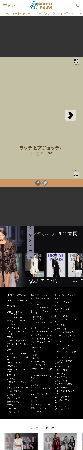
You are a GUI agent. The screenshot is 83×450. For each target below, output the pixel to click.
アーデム (35, 304)
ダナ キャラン (13, 402)
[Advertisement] (41, 37)
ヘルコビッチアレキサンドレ (17, 332)
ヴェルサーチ (60, 387)
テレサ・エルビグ (63, 366)
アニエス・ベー (14, 317)
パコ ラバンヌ (61, 312)
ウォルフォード (62, 397)
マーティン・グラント (65, 295)
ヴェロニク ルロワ (63, 384)
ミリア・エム (60, 305)
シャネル (11, 378)
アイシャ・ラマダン (16, 321)
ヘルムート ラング (39, 362)
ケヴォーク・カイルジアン (41, 377)
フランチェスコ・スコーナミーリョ (41, 318)
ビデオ (50, 427)
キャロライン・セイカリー (17, 370)
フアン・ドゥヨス (15, 405)
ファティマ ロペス (39, 307)
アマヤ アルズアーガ (17, 341)
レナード (35, 397)
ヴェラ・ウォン (62, 380)
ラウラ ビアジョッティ (40, 389)
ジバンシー (36, 351)
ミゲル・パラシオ (63, 302)
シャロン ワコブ (62, 357)
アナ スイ (11, 350)
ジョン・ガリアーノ (40, 328)
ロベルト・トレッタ (64, 341)
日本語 (12, 5)
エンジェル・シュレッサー (17, 345)
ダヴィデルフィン (15, 391)
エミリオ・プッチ (39, 295)
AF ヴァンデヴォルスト (17, 296)
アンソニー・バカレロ (17, 353)
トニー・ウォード (63, 370)
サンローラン (60, 406)
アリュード (12, 337)
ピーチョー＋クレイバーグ (65, 320)
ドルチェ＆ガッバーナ (17, 388)
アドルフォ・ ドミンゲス (17, 307)
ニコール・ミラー (63, 309)
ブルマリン (12, 366)
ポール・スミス (62, 316)
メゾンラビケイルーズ (41, 404)
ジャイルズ (36, 347)
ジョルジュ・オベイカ (41, 335)
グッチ (34, 354)
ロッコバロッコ (62, 348)
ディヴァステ (13, 395)
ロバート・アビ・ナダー (65, 336)
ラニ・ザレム (60, 325)
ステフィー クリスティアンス (64, 362)
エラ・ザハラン (14, 412)
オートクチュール (22, 13)
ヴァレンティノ (62, 377)
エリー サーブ (13, 409)
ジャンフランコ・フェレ (41, 343)
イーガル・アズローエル (65, 401)
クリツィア (36, 381)
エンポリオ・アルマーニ (41, 299)
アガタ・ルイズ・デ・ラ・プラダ (17, 313)
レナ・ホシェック (39, 394)
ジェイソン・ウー (39, 365)
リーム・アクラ (62, 328)
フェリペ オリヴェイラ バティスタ (40, 312)
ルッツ (34, 401)
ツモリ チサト (61, 373)
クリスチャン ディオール (17, 383)
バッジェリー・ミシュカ (17, 358)
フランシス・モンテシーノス (41, 323)
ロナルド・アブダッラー (65, 353)
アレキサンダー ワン (17, 328)
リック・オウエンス (64, 332)
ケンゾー (35, 372)
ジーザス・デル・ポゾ (41, 368)
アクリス (11, 324)
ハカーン (35, 358)
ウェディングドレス (63, 13)
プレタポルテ (42, 13)
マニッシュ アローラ (40, 408)
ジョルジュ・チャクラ (41, 331)
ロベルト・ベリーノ (64, 345)
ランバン (35, 385)
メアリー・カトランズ (65, 298)
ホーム (6, 13)
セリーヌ (11, 375)
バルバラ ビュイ (14, 362)
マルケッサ (36, 411)
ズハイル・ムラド (63, 409)
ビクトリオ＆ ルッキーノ (64, 392)
